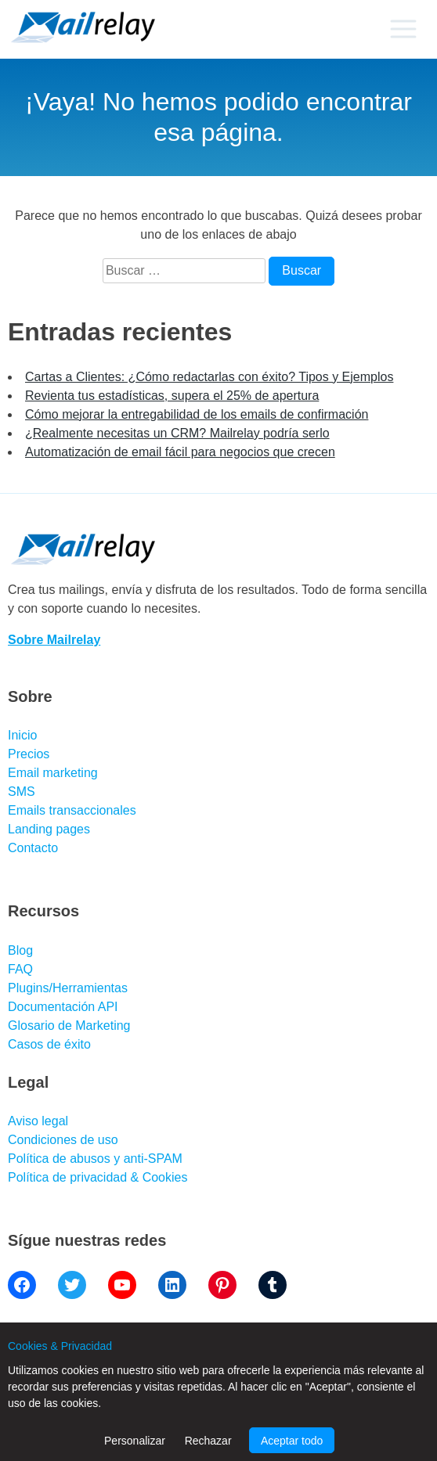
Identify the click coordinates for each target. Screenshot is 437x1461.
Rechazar (208, 1440)
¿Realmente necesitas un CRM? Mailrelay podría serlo (177, 433)
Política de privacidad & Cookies (97, 1177)
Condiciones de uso (63, 1139)
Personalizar (134, 1440)
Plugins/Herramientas (68, 988)
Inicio (22, 735)
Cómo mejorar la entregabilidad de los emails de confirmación (196, 414)
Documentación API (63, 1006)
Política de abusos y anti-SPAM (95, 1158)
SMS (21, 791)
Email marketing (53, 772)
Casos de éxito (49, 1044)
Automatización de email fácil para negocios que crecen (180, 452)
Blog (20, 950)
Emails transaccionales (72, 810)
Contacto (33, 848)
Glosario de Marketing (69, 1025)
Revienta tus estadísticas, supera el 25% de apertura (172, 395)
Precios (28, 754)
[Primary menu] (403, 29)
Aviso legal (38, 1121)
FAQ (20, 969)
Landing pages (49, 829)
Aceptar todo (292, 1440)
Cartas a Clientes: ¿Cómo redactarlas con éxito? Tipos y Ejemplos (209, 376)
